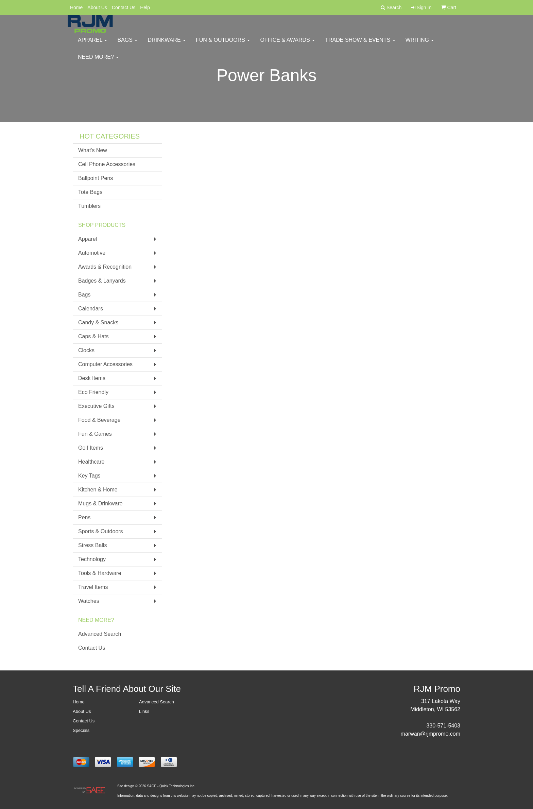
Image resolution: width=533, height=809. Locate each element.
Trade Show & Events (360, 44)
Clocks (86, 350)
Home (76, 7)
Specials (81, 730)
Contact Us (123, 7)
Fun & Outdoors (223, 44)
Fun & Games (95, 434)
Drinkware (167, 44)
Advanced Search (99, 634)
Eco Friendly (93, 392)
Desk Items (91, 378)
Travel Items (93, 587)
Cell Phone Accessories (106, 164)
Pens (84, 517)
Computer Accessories (105, 364)
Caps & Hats (93, 336)
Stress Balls (92, 545)
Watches (88, 601)
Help (145, 7)
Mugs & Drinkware (100, 503)
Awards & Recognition (105, 267)
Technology (92, 559)
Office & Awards (287, 44)
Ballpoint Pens (95, 178)
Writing (420, 44)
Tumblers (89, 206)
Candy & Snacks (98, 322)
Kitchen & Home (98, 489)
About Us (97, 7)
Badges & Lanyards (102, 281)
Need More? (98, 61)
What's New (92, 150)
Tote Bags (90, 192)
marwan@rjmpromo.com (430, 734)
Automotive (91, 253)
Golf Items (90, 448)
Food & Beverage (99, 420)
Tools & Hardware (99, 573)
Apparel (92, 44)
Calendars (90, 308)
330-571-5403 (443, 726)
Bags (127, 44)
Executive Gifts (96, 406)
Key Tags (89, 476)
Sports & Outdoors (100, 531)
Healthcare (91, 462)
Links (144, 711)
